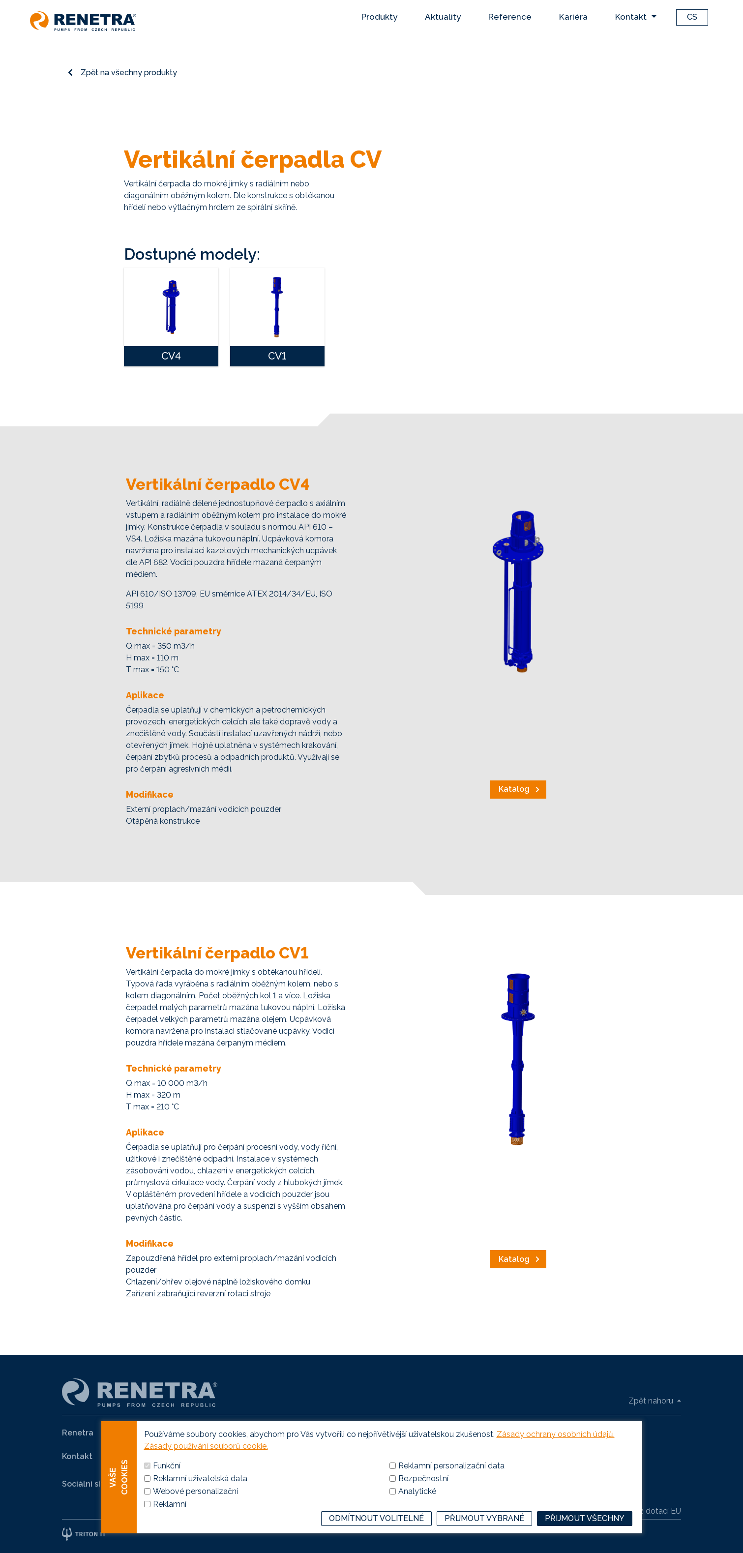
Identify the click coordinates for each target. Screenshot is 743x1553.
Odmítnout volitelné (376, 1533)
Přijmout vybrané (484, 1533)
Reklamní (169, 1518)
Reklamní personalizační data (451, 1480)
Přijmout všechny (584, 1533)
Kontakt (631, 17)
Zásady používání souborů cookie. (206, 1460)
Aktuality (443, 17)
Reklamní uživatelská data (200, 1493)
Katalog (514, 789)
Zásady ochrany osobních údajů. (556, 1449)
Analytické (417, 1506)
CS (692, 17)
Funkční (166, 1480)
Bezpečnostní (423, 1493)
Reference (510, 17)
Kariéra (573, 17)
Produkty (379, 17)
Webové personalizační (195, 1506)
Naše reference (248, 1432)
